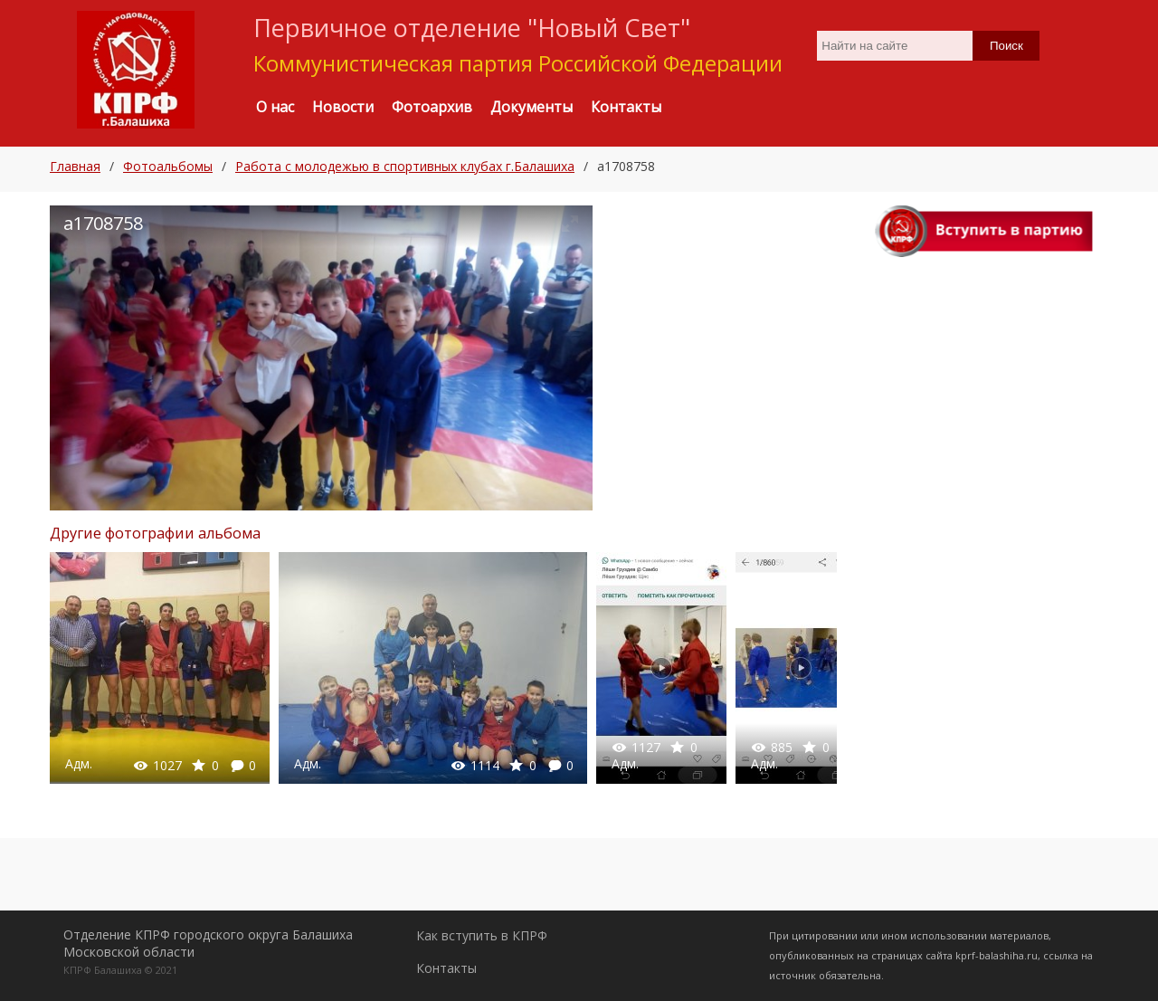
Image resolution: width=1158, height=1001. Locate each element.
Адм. (78, 763)
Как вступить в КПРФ (481, 935)
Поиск (1006, 45)
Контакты (446, 968)
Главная (75, 166)
